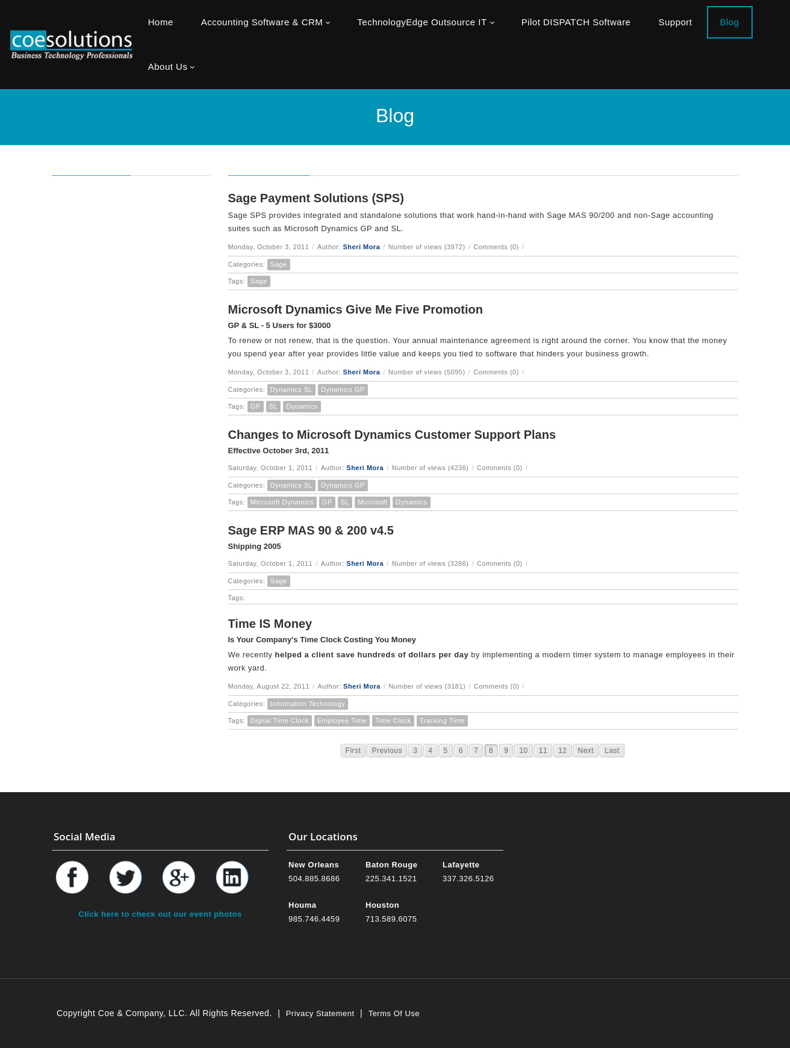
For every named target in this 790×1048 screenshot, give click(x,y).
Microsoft (372, 502)
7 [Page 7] (476, 750)
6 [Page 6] (461, 750)
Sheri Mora (361, 246)
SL (273, 406)
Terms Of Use (394, 1013)
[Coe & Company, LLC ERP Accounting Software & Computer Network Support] (71, 44)
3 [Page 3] (415, 750)
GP (255, 406)
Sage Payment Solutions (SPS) (316, 198)
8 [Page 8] (491, 750)
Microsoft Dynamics (282, 502)
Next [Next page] (586, 750)
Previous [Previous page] (387, 750)
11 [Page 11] (543, 750)
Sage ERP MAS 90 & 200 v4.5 (311, 530)
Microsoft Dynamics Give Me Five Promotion (355, 309)
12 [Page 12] (562, 750)
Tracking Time (442, 720)
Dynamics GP (343, 389)
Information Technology (308, 703)
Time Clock (393, 720)
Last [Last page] (612, 750)
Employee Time (342, 720)
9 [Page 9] (506, 750)
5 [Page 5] (446, 750)
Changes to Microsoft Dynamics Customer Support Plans (392, 434)
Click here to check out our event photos (159, 914)
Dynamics (301, 406)
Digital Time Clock (279, 720)
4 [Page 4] (430, 750)
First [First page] (353, 750)
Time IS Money (270, 623)
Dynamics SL (291, 389)
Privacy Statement (320, 1013)
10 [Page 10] (523, 750)
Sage (278, 264)
